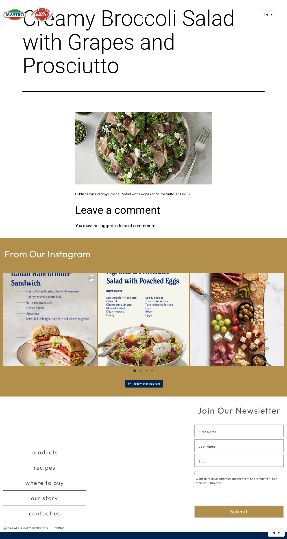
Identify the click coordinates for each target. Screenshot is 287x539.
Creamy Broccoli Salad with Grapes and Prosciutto (134, 194)
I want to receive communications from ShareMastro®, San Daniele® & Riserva (235, 478)
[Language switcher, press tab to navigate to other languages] (268, 14)
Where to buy (44, 482)
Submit (239, 511)
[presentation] (228, 497)
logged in (109, 225)
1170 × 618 (182, 194)
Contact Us (44, 513)
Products (44, 452)
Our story (44, 498)
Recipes (44, 467)
